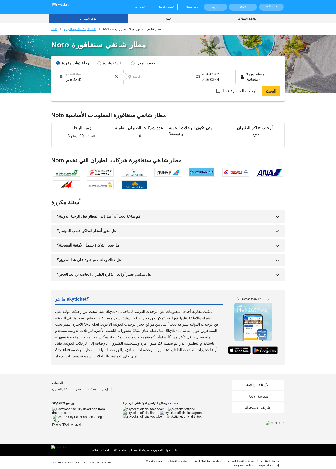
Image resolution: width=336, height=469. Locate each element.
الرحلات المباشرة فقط (239, 91)
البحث (271, 91)
